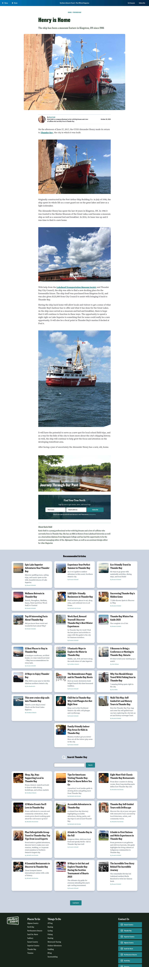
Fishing (50, 934)
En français (131, 3)
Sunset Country (32, 942)
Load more (76, 903)
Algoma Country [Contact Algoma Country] (129, 943)
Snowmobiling (53, 957)
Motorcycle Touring (54, 942)
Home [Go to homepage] (14, 3)
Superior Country (33, 946)
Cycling (50, 931)
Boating (50, 927)
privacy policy (92, 514)
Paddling (51, 949)
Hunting (50, 938)
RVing (50, 953)
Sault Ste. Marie (32, 934)
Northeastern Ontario (34, 931)
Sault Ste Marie (128, 949)
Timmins (30, 953)
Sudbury (30, 938)
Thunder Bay (77, 12)
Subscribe (142, 3)
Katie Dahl (52, 117)
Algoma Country (32, 923)
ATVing (50, 923)
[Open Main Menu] (5, 3)
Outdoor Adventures (55, 946)
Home (69, 12)
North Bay (30, 927)
